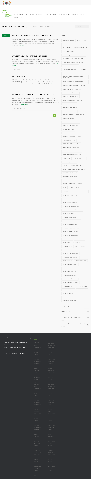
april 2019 (50, 434)
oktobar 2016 (37, 468)
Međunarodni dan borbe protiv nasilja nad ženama (74, 85)
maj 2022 (36, 395)
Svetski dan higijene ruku (68, 293)
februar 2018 (37, 450)
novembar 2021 (37, 402)
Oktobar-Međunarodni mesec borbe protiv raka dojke (26, 87)
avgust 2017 (37, 457)
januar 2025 (36, 359)
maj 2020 (36, 420)
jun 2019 (50, 432)
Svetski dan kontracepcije (19, 108)
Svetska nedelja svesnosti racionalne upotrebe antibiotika (73, 191)
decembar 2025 (51, 345)
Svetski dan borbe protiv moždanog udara (72, 210)
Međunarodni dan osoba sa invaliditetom (72, 100)
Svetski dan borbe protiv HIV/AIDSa (70, 231)
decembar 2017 (37, 452)
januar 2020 (36, 425)
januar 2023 (36, 386)
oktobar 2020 (37, 416)
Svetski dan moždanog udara (69, 268)
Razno (64, 187)
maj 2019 (36, 434)
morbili (79, 136)
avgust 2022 (50, 391)
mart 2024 (36, 370)
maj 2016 (36, 470)
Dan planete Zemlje (67, 47)
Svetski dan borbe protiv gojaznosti (71, 206)
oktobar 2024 (51, 361)
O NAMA (21, 14)
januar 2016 (36, 475)
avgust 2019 (50, 429)
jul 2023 (36, 379)
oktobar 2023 (51, 375)
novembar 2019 (37, 427)
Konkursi (65, 73)
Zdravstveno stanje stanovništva (70, 65)
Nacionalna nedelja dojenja (69, 140)
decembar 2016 (37, 466)
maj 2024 (36, 368)
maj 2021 (50, 407)
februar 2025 (51, 357)
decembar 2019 (51, 425)
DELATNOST (33, 14)
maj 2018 (50, 445)
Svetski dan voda (66, 242)
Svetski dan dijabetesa (67, 246)
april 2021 (36, 409)
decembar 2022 (51, 386)
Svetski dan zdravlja (67, 260)
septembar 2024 (37, 363)
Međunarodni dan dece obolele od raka (72, 89)
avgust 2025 (50, 350)
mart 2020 (36, 423)
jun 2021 (36, 407)
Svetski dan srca (17, 69)
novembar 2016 (51, 466)
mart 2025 (36, 357)
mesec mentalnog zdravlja (69, 136)
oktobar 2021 (51, 402)
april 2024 (50, 368)
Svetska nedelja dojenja (74, 187)
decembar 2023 (51, 372)
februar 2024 (51, 370)
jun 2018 (36, 445)
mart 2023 (36, 384)
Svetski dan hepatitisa (82, 289)
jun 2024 (50, 366)
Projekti (80, 183)
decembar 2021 (51, 400)
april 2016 (50, 470)
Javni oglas (83, 69)
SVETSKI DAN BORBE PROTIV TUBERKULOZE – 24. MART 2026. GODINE (16, 342)
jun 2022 (50, 393)
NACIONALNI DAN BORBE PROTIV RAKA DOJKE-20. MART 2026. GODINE (16, 347)
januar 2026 (36, 345)
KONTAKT (15, 17)
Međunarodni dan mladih (68, 40)
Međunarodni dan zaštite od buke (70, 93)
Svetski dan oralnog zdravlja (69, 275)
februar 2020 (51, 423)
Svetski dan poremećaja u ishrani (70, 279)
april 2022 (50, 395)
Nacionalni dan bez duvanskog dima (71, 143)
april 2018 (36, 448)
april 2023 (50, 382)
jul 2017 (49, 457)
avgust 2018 (37, 443)
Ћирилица (23, 17)
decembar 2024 (51, 359)
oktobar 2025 (51, 347)
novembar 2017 (51, 452)
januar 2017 (50, 464)
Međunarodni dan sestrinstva (69, 111)
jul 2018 (49, 443)
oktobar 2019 (51, 427)
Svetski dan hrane (81, 297)
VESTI (27, 14)
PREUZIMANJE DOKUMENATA (75, 14)
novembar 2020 (51, 413)
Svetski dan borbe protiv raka (69, 213)
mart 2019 (36, 436)
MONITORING (62, 14)
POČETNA (15, 14)
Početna (35, 26)
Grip (85, 40)
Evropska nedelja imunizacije (80, 47)
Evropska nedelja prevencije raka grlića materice (74, 55)
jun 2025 (50, 352)
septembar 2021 (37, 404)
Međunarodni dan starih (19, 49)
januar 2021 (50, 411)
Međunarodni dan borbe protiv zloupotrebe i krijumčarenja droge (73, 77)
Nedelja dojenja (66, 158)
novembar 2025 (37, 347)
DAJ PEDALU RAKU (18, 76)
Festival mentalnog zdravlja (69, 300)
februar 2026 (51, 343)
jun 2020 (50, 418)
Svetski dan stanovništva (68, 289)
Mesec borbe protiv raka (68, 129)
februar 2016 (51, 473)
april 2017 (36, 461)
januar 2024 (36, 372)
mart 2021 (50, 409)
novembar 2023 (37, 375)
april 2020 (50, 420)
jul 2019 (36, 432)
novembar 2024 (37, 361)
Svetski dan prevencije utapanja (70, 286)
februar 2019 (51, 436)
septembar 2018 (51, 441)
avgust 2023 (50, 377)
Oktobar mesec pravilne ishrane (70, 172)
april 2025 (50, 354)
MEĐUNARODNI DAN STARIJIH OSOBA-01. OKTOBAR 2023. (32, 35)
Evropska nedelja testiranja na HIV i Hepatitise (73, 62)
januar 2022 (36, 400)
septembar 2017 (51, 454)
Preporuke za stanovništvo (69, 183)
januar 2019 (36, 438)
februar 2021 (37, 411)
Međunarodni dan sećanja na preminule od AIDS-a (74, 114)
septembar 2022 (37, 391)
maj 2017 (50, 459)
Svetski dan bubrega (67, 239)
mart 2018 (50, 448)
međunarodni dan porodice (69, 103)
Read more (21, 45)
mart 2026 (36, 342)
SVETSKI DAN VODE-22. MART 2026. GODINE (14, 353)
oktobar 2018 (37, 441)
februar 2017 (37, 464)
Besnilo (79, 40)
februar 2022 (51, 398)
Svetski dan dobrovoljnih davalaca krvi (72, 250)
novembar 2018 (51, 438)
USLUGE (40, 14)
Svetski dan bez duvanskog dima (70, 195)
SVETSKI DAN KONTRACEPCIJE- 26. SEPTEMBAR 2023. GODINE (33, 95)
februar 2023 (51, 384)
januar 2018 (50, 450)
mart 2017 (50, 461)
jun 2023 (50, 379)
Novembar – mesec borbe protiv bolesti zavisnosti (74, 169)
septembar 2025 (37, 350)
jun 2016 (50, 468)
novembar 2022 (37, 388)
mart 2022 (36, 398)
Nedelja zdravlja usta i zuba (79, 158)
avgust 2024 (50, 363)
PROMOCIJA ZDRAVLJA (50, 14)
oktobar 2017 (37, 454)
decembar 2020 (37, 413)
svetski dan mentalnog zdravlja (70, 264)
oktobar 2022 (51, 388)
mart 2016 (36, 473)
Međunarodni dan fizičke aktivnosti (71, 122)
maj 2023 (36, 382)
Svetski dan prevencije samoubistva (70, 282)
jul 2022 (36, 393)
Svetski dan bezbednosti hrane (70, 202)
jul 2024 (36, 366)
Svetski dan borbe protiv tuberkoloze (71, 220)
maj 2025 (36, 354)
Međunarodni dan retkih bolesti (70, 107)
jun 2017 (36, 459)
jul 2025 (36, 352)
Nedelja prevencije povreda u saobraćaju (72, 165)
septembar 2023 (37, 377)
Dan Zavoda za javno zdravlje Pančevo (72, 44)
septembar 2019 (37, 429)
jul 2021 (49, 404)
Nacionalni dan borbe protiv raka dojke (72, 151)
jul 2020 (36, 418)
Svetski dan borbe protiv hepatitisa (71, 228)
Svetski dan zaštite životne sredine (70, 253)
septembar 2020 (51, 416)
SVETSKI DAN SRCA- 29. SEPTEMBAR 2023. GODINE (29, 56)
